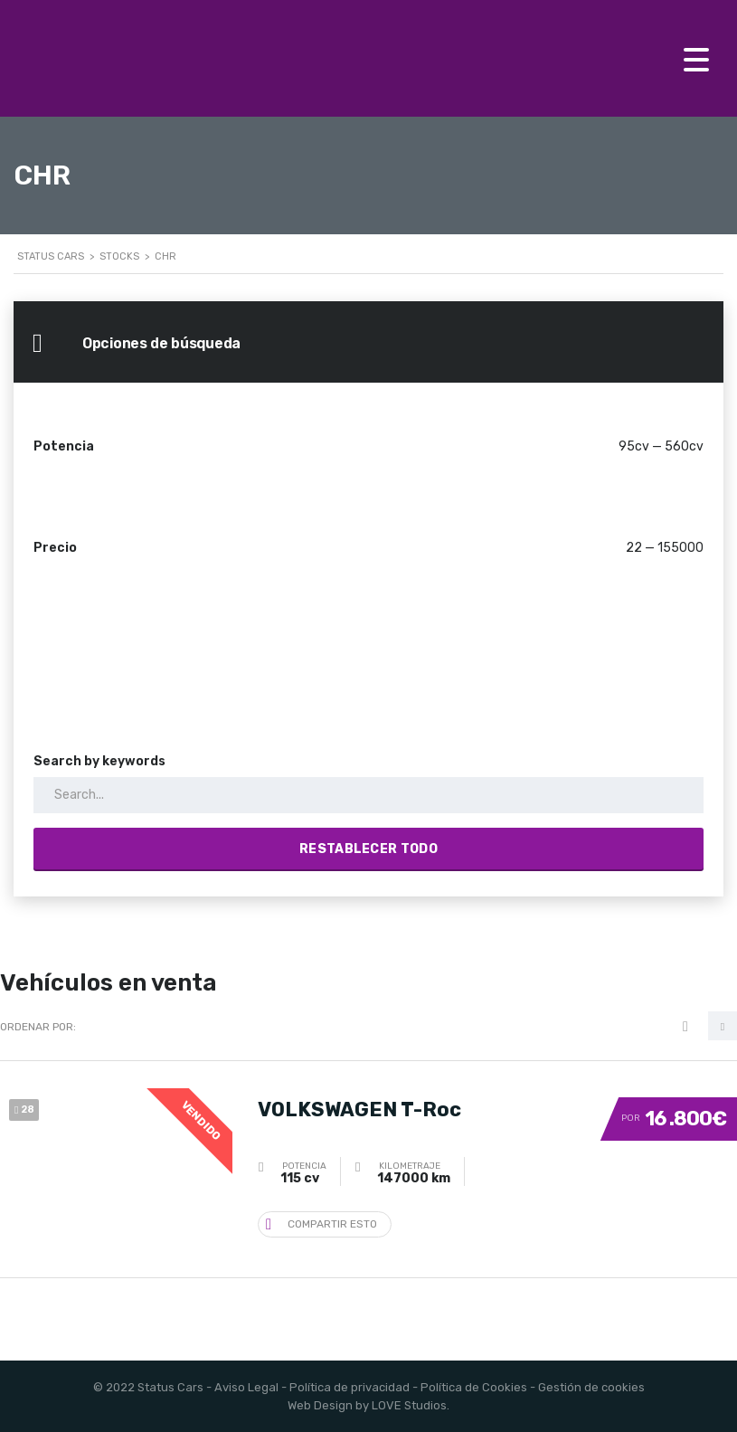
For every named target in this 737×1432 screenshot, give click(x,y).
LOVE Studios (409, 1405)
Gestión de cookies (591, 1387)
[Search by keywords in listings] (368, 795)
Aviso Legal (246, 1387)
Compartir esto (321, 1223)
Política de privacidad (349, 1387)
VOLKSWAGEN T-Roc (359, 1109)
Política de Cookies (473, 1387)
